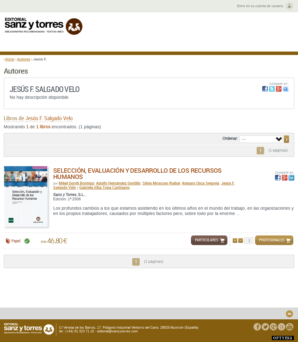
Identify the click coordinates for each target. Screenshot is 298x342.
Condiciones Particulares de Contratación (183, 299)
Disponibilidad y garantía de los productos (48, 308)
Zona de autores (20, 6)
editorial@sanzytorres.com (117, 331)
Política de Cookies (239, 302)
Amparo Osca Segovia (200, 182)
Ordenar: (230, 138)
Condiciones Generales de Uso (185, 292)
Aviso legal (232, 297)
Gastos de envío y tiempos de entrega (46, 299)
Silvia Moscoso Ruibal (161, 182)
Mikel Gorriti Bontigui (76, 182)
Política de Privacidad (241, 292)
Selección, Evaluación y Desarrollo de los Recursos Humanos (137, 173)
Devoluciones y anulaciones (108, 292)
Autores (23, 59)
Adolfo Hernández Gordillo (118, 182)
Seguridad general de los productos (105, 299)
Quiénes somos (34, 292)
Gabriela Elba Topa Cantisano (104, 187)
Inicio (9, 59)
